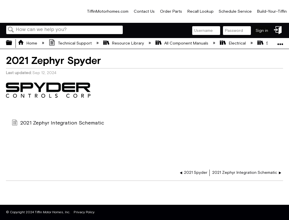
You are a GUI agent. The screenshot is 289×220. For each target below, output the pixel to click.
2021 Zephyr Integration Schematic (58, 123)
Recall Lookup (200, 11)
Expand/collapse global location (280, 41)
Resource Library (124, 43)
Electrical (233, 43)
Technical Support (71, 43)
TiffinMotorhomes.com (107, 11)
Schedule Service (235, 11)
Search (11, 30)
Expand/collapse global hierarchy (12, 43)
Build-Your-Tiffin (272, 11)
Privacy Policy (84, 212)
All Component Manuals (182, 43)
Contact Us (144, 11)
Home (28, 43)
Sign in (262, 30)
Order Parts (171, 11)
